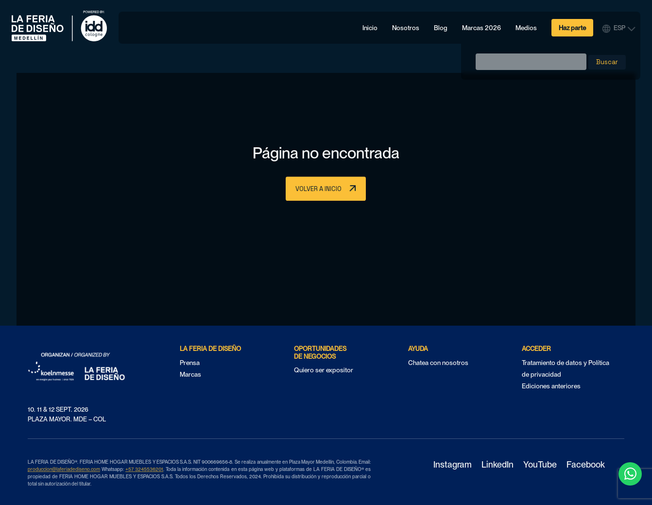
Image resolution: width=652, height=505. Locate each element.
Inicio (369, 28)
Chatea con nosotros (438, 362)
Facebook (585, 465)
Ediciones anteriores (551, 386)
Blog (440, 28)
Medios (526, 28)
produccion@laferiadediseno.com (64, 469)
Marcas (190, 374)
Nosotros (405, 28)
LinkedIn (497, 465)
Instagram (452, 465)
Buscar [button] (607, 62)
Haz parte (572, 28)
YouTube (540, 465)
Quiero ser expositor (323, 370)
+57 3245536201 (144, 469)
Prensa (190, 362)
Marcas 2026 (481, 28)
